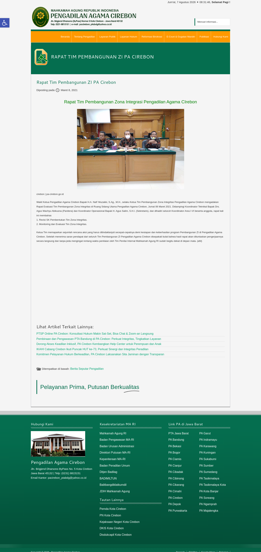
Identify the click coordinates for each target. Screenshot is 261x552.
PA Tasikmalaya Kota (212, 481)
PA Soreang (206, 494)
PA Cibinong (175, 475)
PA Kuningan (207, 450)
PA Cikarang (175, 481)
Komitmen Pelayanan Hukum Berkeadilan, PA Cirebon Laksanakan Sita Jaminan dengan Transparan (97, 353)
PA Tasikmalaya (208, 475)
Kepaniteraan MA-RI (112, 456)
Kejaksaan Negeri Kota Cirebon (119, 517)
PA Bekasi (174, 444)
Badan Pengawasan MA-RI (116, 438)
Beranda (180, 547)
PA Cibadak (175, 469)
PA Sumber (206, 463)
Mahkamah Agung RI (112, 431)
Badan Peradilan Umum (114, 463)
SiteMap (193, 547)
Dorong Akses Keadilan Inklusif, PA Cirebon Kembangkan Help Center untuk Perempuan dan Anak (95, 343)
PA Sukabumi (207, 456)
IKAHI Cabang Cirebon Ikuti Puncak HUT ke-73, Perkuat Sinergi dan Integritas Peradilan (89, 348)
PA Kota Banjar (208, 488)
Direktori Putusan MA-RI (114, 450)
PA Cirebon (175, 494)
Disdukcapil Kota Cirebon (115, 530)
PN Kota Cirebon (110, 511)
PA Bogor (174, 450)
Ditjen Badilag (108, 469)
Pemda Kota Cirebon (112, 505)
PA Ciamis (174, 456)
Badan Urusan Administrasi (116, 444)
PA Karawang (207, 444)
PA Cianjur (174, 463)
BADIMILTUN (108, 475)
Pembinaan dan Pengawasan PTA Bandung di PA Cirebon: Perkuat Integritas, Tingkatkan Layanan (95, 338)
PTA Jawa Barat (178, 431)
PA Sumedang (208, 469)
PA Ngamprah (207, 500)
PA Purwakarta (177, 506)
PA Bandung (175, 438)
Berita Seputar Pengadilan (86, 367)
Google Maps (208, 547)
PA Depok (174, 500)
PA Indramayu (207, 438)
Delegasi (223, 547)
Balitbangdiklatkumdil (112, 481)
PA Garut (204, 431)
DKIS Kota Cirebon (111, 524)
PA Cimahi (174, 488)
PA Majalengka (208, 506)
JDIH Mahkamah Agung (114, 488)
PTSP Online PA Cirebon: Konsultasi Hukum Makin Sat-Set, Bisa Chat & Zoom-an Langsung (92, 333)
